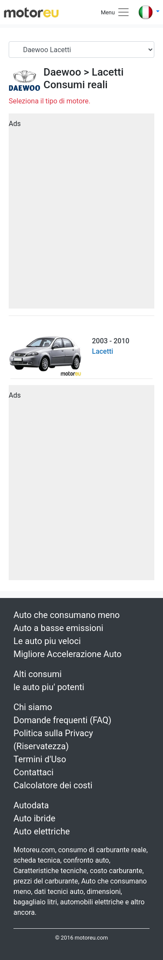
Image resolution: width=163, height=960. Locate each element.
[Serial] (81, 49)
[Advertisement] (81, 214)
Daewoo (62, 72)
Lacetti (107, 72)
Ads (15, 124)
